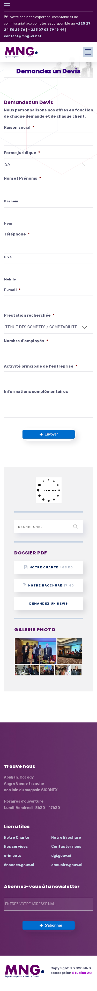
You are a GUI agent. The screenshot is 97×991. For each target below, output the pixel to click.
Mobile (10, 279)
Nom (8, 223)
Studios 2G (82, 973)
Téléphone (17, 234)
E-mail (12, 290)
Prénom (11, 201)
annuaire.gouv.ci (66, 865)
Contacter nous (66, 846)
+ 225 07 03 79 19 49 (46, 30)
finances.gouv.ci (19, 865)
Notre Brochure (48, 585)
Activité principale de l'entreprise (40, 366)
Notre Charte (48, 567)
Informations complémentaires (36, 391)
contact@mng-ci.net (23, 36)
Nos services (16, 846)
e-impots (12, 855)
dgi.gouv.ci (61, 855)
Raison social (19, 127)
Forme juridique (22, 152)
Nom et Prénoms (22, 178)
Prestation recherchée (29, 315)
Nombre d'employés (26, 341)
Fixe (8, 257)
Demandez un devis (48, 603)
